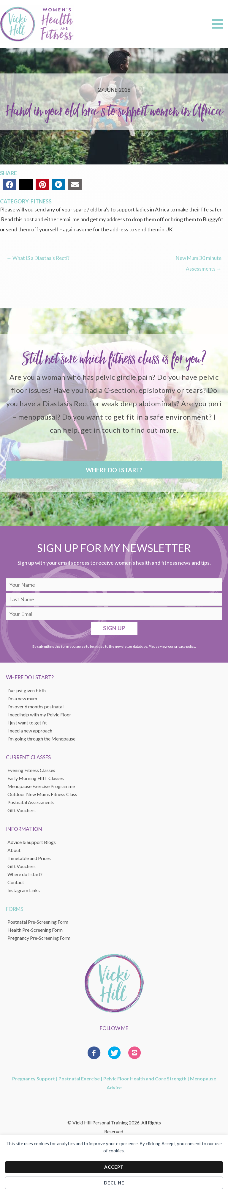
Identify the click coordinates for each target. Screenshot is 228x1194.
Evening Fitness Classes (31, 770)
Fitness (41, 201)
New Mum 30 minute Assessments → (198, 260)
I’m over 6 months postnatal (35, 706)
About (13, 850)
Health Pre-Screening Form (35, 930)
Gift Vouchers (21, 866)
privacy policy (184, 646)
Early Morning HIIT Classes (35, 778)
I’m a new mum (22, 698)
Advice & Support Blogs (31, 842)
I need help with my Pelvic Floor (39, 714)
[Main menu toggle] (217, 24)
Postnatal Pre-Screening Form (37, 922)
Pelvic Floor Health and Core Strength (144, 1078)
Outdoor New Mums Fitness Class (42, 794)
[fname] (114, 584)
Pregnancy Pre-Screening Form (38, 938)
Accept (114, 1167)
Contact (15, 882)
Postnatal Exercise (79, 1078)
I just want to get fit (27, 722)
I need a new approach (29, 730)
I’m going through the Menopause (41, 738)
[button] (114, 469)
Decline (114, 1182)
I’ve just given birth (26, 690)
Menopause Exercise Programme (41, 786)
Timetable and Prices (29, 858)
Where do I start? (24, 874)
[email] (114, 613)
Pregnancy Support (33, 1078)
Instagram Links (23, 890)
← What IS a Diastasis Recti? (38, 258)
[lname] (114, 599)
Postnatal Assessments (30, 802)
